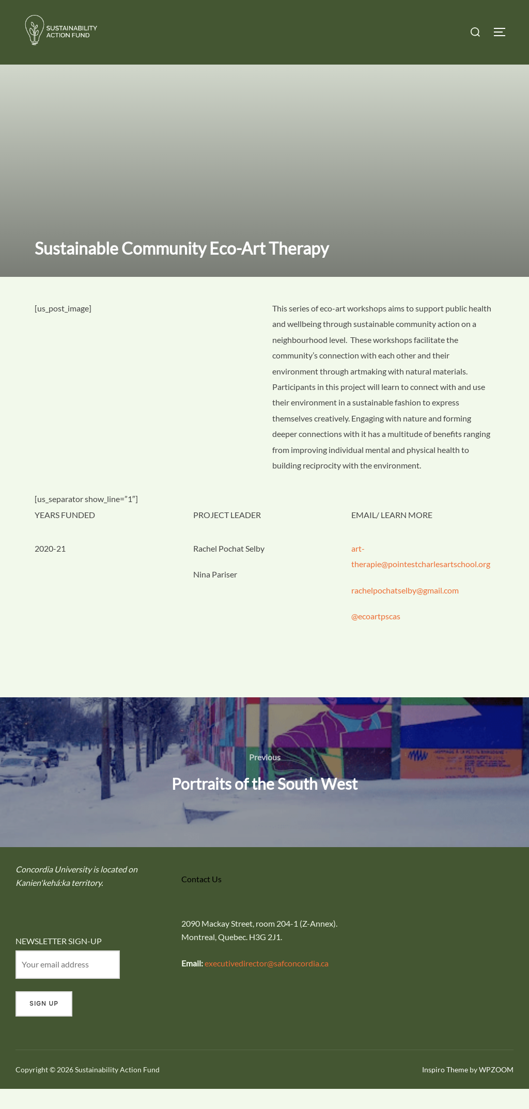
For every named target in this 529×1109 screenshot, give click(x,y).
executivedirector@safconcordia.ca (267, 983)
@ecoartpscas (375, 636)
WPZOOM (496, 1089)
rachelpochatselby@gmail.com (405, 610)
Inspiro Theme (445, 1089)
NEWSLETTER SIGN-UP (58, 961)
